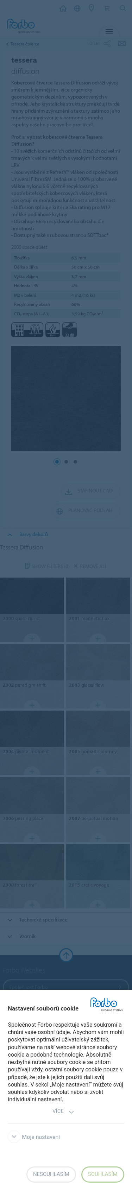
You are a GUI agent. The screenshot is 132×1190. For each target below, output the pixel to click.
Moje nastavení (34, 1137)
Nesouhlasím (51, 1174)
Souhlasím (103, 1174)
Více (63, 1112)
